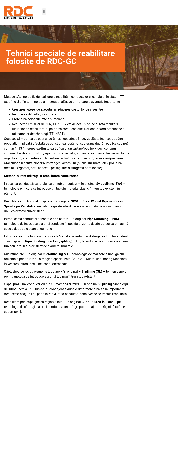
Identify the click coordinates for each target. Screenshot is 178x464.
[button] (44, 11)
